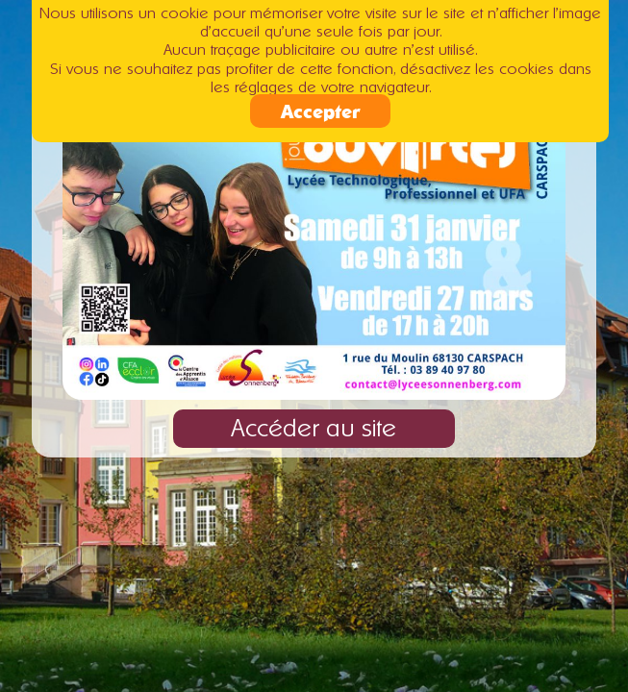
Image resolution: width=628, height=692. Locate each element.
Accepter (320, 108)
